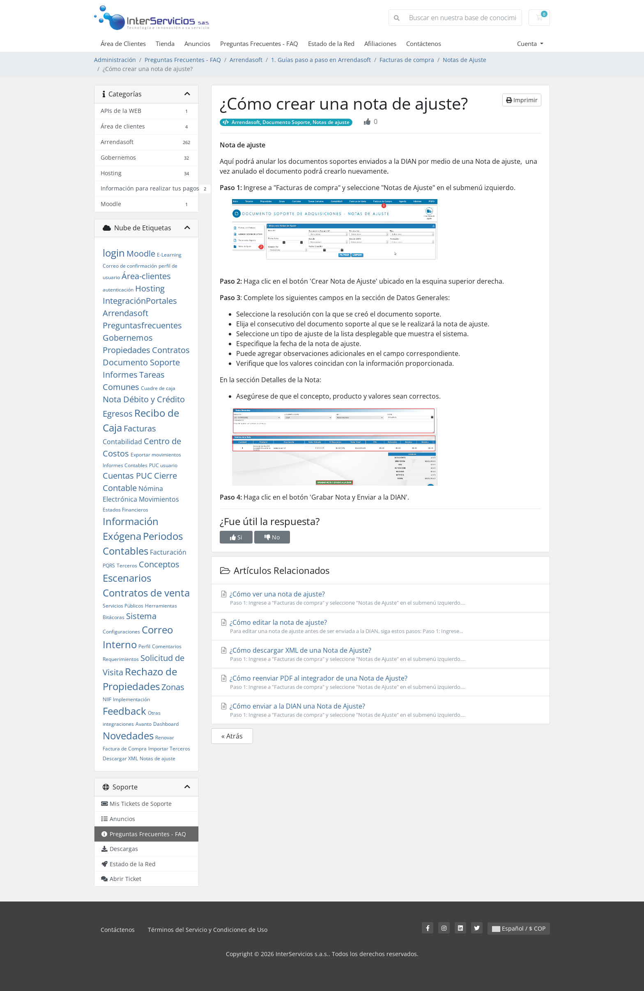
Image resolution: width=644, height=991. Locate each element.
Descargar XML (120, 758)
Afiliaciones (380, 43)
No (272, 537)
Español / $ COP (518, 928)
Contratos (171, 350)
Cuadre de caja (158, 388)
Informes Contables (125, 465)
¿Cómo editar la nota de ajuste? (380, 626)
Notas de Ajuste (464, 60)
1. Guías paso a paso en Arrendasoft (321, 60)
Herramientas (161, 605)
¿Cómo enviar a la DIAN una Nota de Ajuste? (380, 710)
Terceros (127, 565)
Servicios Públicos (123, 605)
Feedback (124, 711)
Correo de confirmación (130, 265)
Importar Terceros (169, 748)
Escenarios (127, 578)
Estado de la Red (331, 43)
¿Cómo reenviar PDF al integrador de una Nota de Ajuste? (380, 682)
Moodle (140, 253)
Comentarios (167, 646)
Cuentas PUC (127, 475)
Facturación (168, 552)
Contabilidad (122, 441)
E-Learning (169, 254)
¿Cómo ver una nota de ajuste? (380, 598)
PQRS (109, 565)
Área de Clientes (123, 43)
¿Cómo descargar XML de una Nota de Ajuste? (380, 654)
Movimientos (159, 499)
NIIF (107, 699)
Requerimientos (121, 659)
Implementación (131, 699)
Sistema (141, 616)
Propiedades (126, 350)
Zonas (172, 687)
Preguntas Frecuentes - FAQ (259, 43)
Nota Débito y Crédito (144, 399)
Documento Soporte (141, 362)
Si (236, 537)
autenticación (118, 289)
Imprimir (522, 100)
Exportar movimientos (156, 454)
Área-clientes (146, 276)
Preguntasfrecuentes (142, 325)
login (114, 252)
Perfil (144, 646)
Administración (115, 60)
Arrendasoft (246, 60)
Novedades (128, 735)
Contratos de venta (146, 592)
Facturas (140, 428)
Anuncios (197, 43)
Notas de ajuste (157, 758)
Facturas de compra (407, 60)
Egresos (118, 413)
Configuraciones (121, 631)
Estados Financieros (125, 509)
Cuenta (527, 43)
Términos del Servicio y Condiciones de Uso (207, 930)
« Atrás (232, 736)
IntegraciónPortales (140, 300)
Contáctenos (423, 43)
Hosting (150, 288)
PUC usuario (163, 465)
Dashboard (166, 723)
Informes (120, 374)
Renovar (164, 737)
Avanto (144, 723)
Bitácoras (113, 617)
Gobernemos (128, 337)
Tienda (165, 43)
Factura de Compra (125, 748)
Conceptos (159, 564)
